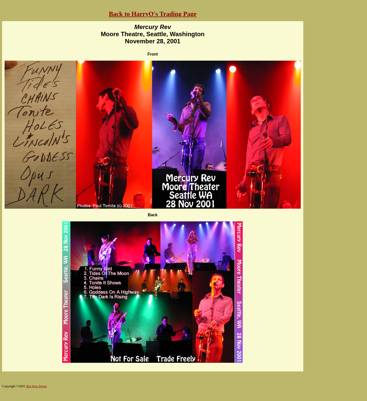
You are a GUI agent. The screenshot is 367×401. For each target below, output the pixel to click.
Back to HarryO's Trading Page (152, 13)
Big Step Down (36, 386)
